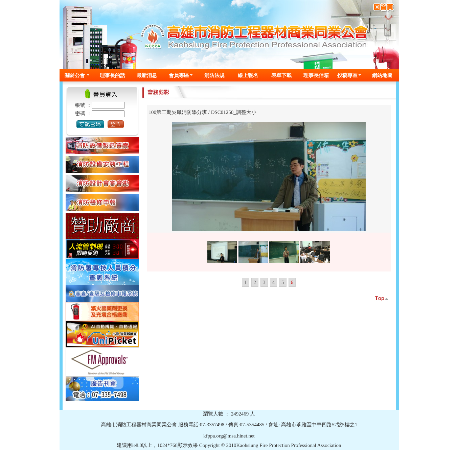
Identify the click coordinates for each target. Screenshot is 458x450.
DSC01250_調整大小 (233, 112)
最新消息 (147, 75)
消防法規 (214, 75)
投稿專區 (347, 75)
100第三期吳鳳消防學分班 (178, 112)
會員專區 (179, 75)
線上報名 (248, 75)
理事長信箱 (316, 75)
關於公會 (75, 75)
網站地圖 (382, 75)
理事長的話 (112, 75)
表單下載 (281, 75)
